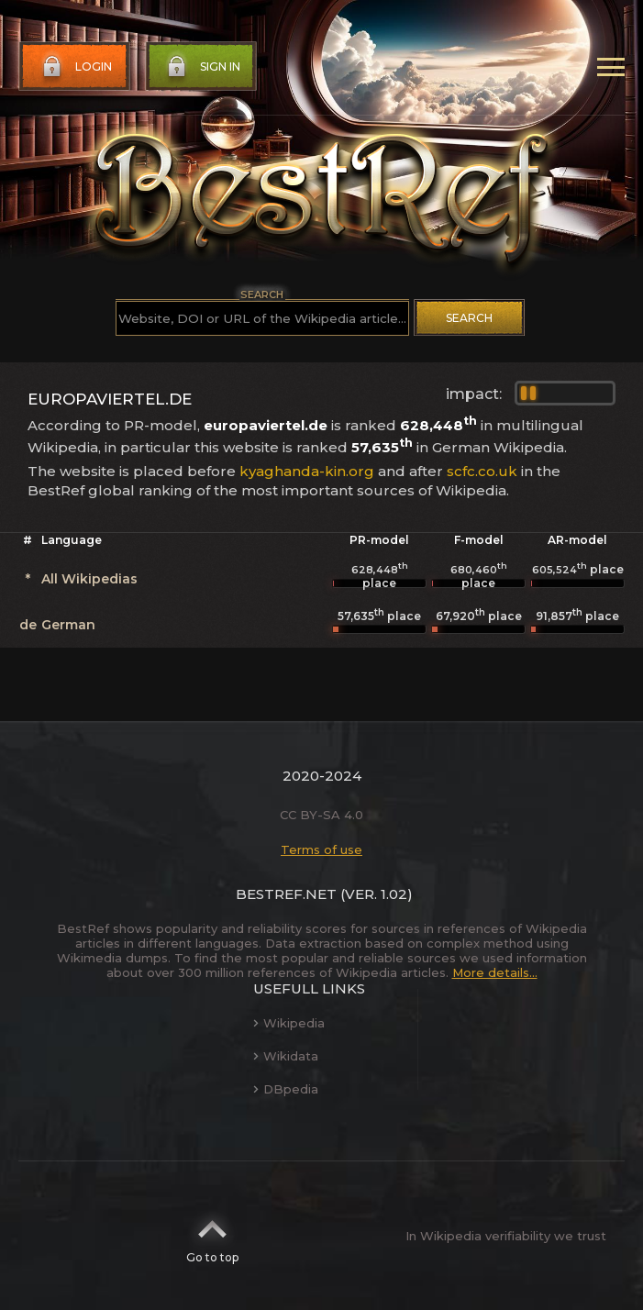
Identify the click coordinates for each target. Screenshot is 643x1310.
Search (469, 318)
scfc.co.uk (482, 471)
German (68, 624)
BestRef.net (286, 894)
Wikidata (285, 1056)
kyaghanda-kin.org (306, 471)
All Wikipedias (89, 579)
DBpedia (285, 1089)
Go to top (212, 1235)
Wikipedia (289, 1023)
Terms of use (321, 849)
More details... (495, 972)
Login (75, 67)
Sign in (201, 67)
